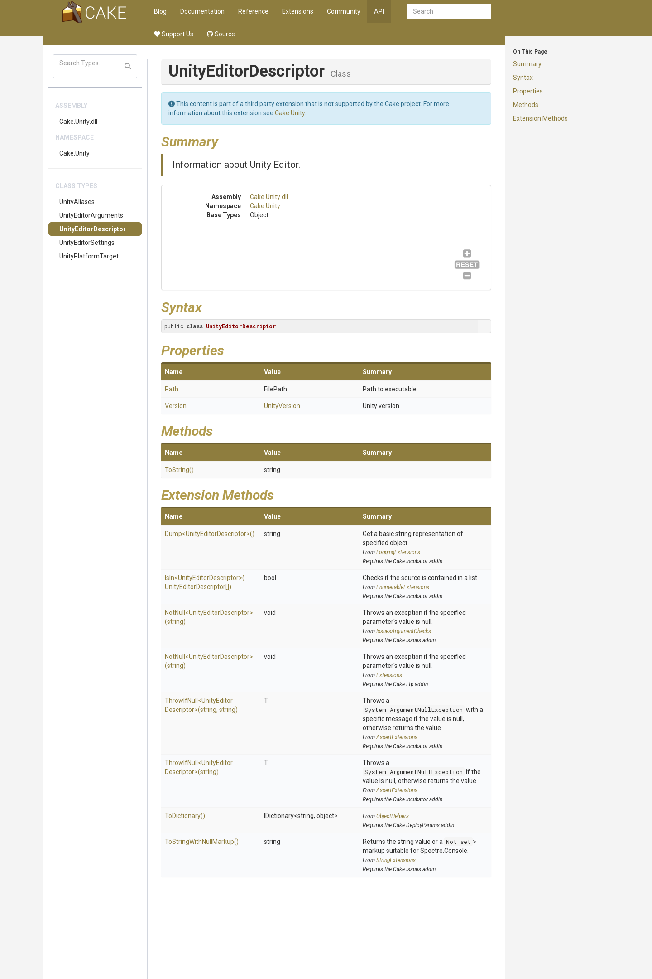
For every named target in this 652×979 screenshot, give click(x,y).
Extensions (297, 11)
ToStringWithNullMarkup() (202, 841)
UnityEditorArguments (91, 215)
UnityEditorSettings (87, 242)
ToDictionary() (185, 815)
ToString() (179, 469)
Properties (528, 91)
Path (171, 389)
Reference (253, 11)
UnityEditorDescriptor (92, 229)
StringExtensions (396, 860)
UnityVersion (282, 405)
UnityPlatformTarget (89, 256)
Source (221, 34)
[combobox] (449, 11)
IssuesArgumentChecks (403, 631)
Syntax (523, 77)
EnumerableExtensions (402, 587)
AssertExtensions (396, 737)
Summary (527, 64)
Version (176, 405)
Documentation (202, 11)
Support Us (173, 34)
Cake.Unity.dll (78, 121)
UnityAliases (77, 201)
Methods (525, 104)
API (379, 11)
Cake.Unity (74, 153)
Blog (160, 11)
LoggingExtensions (398, 552)
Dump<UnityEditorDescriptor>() (209, 533)
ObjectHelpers (392, 816)
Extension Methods (540, 118)
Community (343, 11)
